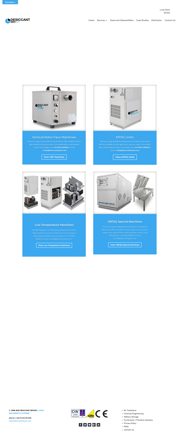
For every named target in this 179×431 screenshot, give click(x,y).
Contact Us (170, 20)
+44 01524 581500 (60, 147)
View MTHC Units (124, 157)
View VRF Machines (54, 157)
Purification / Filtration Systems (138, 420)
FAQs (126, 427)
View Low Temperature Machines (54, 245)
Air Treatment (130, 410)
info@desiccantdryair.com (55, 150)
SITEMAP (26, 413)
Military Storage (131, 417)
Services (101, 20)
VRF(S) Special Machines (125, 221)
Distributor (156, 20)
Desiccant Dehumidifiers (122, 20)
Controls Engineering (133, 414)
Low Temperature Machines (54, 225)
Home (91, 20)
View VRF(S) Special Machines (124, 245)
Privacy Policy (130, 423)
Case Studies (142, 20)
